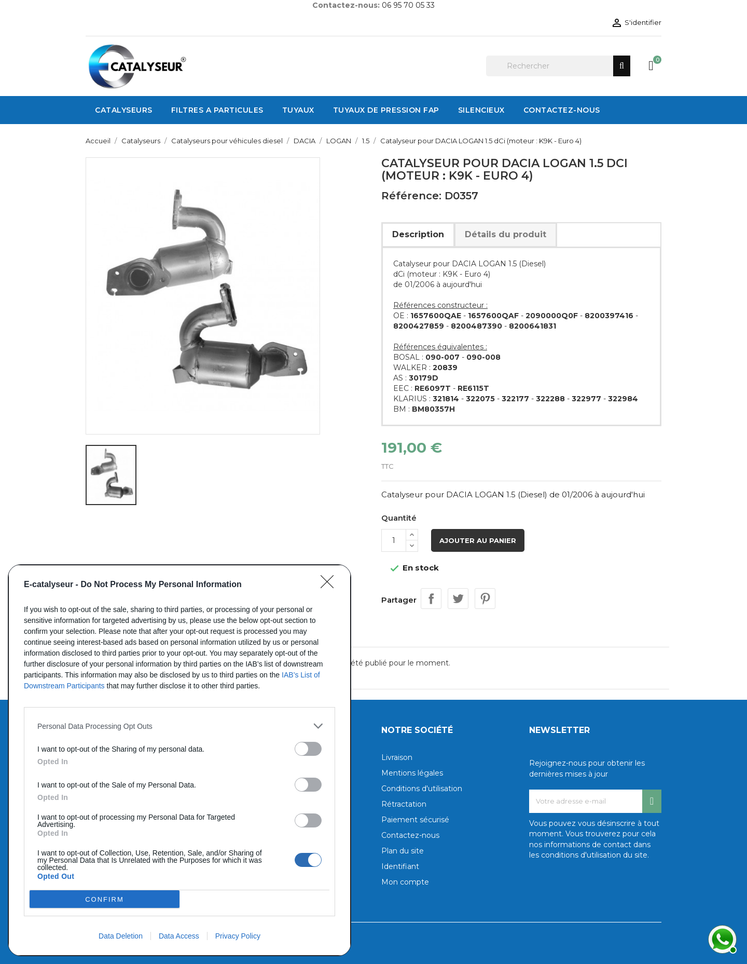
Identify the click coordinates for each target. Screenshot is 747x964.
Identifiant (400, 866)
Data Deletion (121, 936)
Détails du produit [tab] (505, 234)
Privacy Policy (237, 936)
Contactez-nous (410, 835)
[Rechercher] (558, 66)
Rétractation (403, 804)
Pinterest (485, 598)
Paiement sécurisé (415, 819)
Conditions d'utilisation (421, 788)
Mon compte (405, 882)
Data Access (179, 936)
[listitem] (179, 726)
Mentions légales (412, 773)
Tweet (458, 598)
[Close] (330, 585)
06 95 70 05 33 (408, 5)
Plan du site (402, 851)
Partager (431, 598)
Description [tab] (418, 234)
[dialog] (179, 760)
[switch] (308, 749)
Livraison (396, 757)
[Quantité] (393, 540)
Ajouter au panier (477, 540)
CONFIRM (104, 899)
